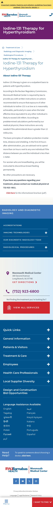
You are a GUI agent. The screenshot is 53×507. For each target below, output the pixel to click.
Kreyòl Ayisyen (34, 417)
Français (31, 413)
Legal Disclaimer (24, 495)
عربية (29, 409)
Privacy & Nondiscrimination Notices (26, 491)
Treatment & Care (13, 48)
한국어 (6, 426)
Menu (6, 502)
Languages (13, 495)
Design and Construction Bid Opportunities (20, 391)
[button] (42, 502)
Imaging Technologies (16, 233)
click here (26, 455)
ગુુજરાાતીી (7, 417)
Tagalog (7, 413)
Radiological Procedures (13, 55)
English (7, 409)
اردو (5, 438)
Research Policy (36, 495)
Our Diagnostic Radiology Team (22, 240)
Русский (7, 434)
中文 (29, 426)
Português (32, 430)
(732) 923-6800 (25, 291)
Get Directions (23, 282)
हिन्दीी (5, 421)
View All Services (23, 308)
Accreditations (12, 225)
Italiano (31, 421)
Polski (6, 430)
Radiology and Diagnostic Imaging (17, 51)
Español (31, 434)
